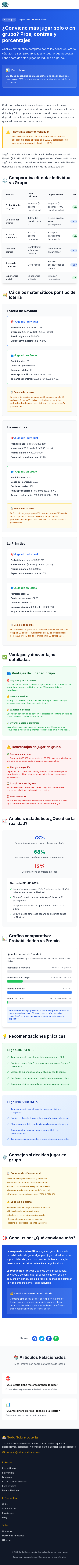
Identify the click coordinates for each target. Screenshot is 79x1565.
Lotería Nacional (10, 1490)
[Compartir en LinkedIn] (49, 1338)
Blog (4, 1517)
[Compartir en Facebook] (34, 1338)
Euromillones (9, 1468)
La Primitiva (8, 1472)
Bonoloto (7, 1477)
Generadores (9, 1508)
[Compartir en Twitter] (42, 1338)
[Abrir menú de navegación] (75, 4)
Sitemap (6, 1540)
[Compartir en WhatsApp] (56, 1338)
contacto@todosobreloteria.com (21, 1452)
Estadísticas (8, 1513)
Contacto (7, 1531)
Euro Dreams (9, 1486)
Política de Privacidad (13, 1535)
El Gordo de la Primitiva (14, 1481)
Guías (5, 1504)
